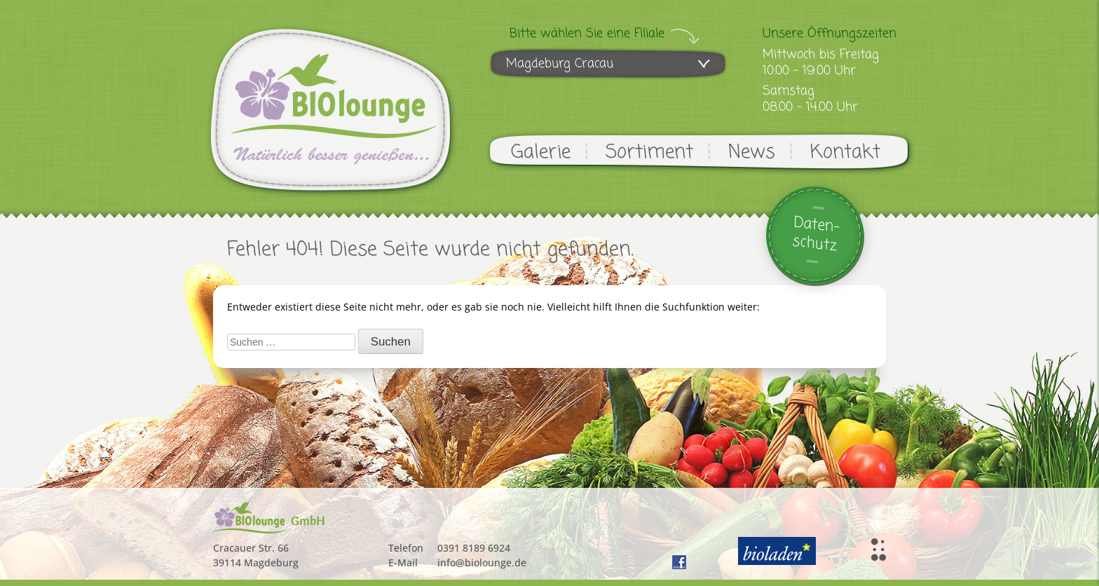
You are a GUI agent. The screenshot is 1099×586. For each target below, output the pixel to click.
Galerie (541, 152)
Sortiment (649, 152)
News (751, 152)
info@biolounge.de (481, 562)
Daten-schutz (816, 234)
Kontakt (845, 152)
